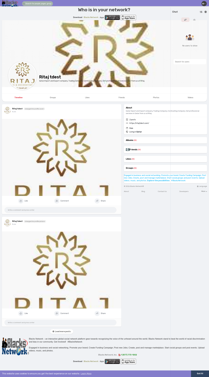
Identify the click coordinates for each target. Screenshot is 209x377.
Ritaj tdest (50, 76)
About (126, 191)
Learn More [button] (86, 373)
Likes (128, 159)
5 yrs (14, 112)
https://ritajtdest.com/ (139, 123)
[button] (37, 3)
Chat (175, 12)
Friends (133, 150)
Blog (143, 191)
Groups (129, 168)
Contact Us (162, 191)
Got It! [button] (200, 374)
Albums (129, 140)
